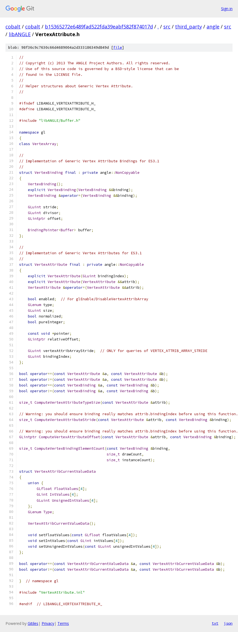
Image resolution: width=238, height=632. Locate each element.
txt (215, 623)
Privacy (48, 623)
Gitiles (33, 623)
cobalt (13, 26)
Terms (63, 623)
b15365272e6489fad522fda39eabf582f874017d (99, 26)
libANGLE (20, 34)
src (166, 26)
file (117, 47)
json (228, 623)
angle (213, 26)
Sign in (227, 8)
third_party (188, 26)
